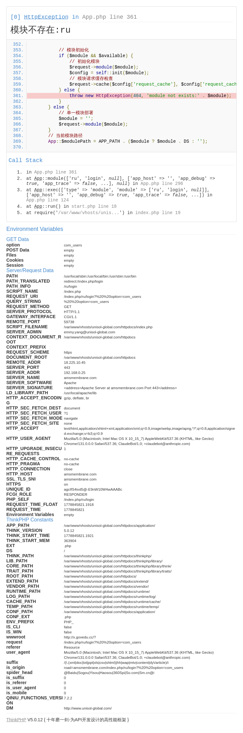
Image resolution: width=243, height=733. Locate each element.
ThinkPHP (16, 719)
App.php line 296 (161, 183)
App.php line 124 (47, 200)
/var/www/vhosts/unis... (88, 212)
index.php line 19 (157, 212)
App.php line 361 (109, 17)
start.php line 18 (94, 206)
